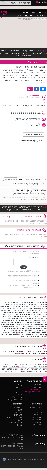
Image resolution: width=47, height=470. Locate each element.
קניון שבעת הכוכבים (22, 306)
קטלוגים (29, 15)
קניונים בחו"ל (17, 397)
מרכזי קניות (18, 387)
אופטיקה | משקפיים (37, 183)
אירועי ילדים (40, 15)
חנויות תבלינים (12, 369)
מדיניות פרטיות (36, 422)
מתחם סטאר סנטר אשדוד (32, 322)
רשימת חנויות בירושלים (19, 183)
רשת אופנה (23, 366)
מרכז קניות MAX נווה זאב (8, 334)
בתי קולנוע (18, 412)
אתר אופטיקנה (33, 125)
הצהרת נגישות (36, 419)
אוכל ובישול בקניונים (14, 399)
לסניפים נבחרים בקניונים (33, 134)
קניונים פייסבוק (9, 459)
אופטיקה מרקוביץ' (41, 351)
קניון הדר (16, 316)
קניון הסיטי (36, 320)
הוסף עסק (38, 387)
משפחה (35, 18)
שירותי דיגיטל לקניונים (33, 392)
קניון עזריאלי (30, 302)
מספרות (28, 371)
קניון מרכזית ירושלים (11, 318)
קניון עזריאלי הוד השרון (34, 316)
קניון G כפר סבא (37, 328)
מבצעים (27, 12)
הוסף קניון (38, 384)
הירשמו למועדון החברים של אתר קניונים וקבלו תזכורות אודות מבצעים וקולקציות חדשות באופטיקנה (23, 208)
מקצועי (26, 18)
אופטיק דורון (30, 351)
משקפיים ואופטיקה (10, 179)
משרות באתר (37, 424)
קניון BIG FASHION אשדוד (16, 332)
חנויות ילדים (43, 366)
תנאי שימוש (37, 417)
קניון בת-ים (15, 322)
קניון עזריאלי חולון (25, 314)
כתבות (43, 18)
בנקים (7, 371)
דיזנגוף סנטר (11, 437)
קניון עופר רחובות (19, 312)
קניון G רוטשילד (31, 318)
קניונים (42, 12)
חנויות (35, 12)
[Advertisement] (30, 159)
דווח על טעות (37, 414)
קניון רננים (43, 302)
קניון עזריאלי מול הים (40, 306)
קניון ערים (44, 304)
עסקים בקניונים (17, 443)
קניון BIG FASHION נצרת (17, 328)
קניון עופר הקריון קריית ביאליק (9, 308)
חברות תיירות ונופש (17, 371)
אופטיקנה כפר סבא (37, 193)
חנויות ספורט (18, 364)
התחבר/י (2, 18)
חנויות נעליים (7, 364)
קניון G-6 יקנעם (33, 308)
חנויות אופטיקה (36, 369)
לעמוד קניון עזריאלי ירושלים (32, 140)
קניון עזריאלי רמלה (27, 334)
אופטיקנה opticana (21, 193)
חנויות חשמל (28, 364)
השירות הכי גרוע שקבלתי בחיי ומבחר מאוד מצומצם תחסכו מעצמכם (24, 286)
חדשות (20, 15)
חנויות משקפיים (23, 369)
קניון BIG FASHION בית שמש (26, 330)
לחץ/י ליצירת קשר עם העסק (27, 119)
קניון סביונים (23, 320)
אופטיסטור (27, 353)
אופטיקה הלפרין (37, 353)
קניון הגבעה (28, 324)
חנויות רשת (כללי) (41, 364)
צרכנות (19, 394)
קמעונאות (11, 446)
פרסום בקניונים (36, 389)
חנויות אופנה (13, 366)
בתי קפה (35, 371)
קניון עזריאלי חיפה (8, 314)
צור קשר (39, 412)
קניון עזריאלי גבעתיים (26, 304)
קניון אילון (9, 304)
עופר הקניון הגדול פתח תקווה (28, 310)
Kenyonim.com (23, 459)
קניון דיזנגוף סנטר (37, 312)
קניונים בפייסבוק (36, 407)
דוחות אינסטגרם (16, 407)
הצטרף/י (5, 14)
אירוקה (23, 351)
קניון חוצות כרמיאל (8, 320)
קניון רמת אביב (14, 302)
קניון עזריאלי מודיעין (27, 326)
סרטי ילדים (18, 415)
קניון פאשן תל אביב (33, 336)
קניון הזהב (7, 310)
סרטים (20, 410)
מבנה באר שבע (9, 326)
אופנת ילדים (33, 366)
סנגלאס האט (19, 353)
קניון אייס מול (43, 334)
